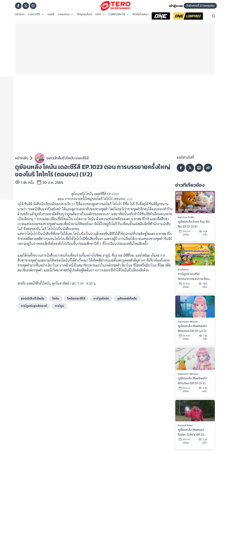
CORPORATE (119, 14)
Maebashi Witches (188, 321)
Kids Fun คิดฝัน (186, 217)
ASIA (100, 14)
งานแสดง (66, 14)
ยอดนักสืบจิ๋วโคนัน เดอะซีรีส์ (67, 158)
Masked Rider (185, 425)
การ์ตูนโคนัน (101, 298)
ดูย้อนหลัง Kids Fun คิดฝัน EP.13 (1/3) (194, 224)
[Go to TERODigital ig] (33, 5)
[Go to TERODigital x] (25, 5)
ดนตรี (50, 14)
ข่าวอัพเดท (183, 269)
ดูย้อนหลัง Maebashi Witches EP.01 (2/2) (192, 328)
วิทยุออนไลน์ (84, 14)
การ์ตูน (59, 306)
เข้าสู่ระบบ (176, 5)
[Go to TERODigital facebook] (18, 5)
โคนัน (55, 298)
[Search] (213, 16)
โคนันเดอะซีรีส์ (76, 298)
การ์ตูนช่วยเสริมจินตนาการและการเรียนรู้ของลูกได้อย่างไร (194, 276)
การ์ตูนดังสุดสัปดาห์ (34, 306)
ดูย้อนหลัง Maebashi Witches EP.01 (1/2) (192, 380)
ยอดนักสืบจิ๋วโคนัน (32, 298)
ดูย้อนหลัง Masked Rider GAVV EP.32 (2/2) (191, 432)
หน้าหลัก (21, 158)
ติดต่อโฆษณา (140, 14)
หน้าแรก (19, 14)
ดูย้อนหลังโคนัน (127, 298)
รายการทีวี (36, 14)
